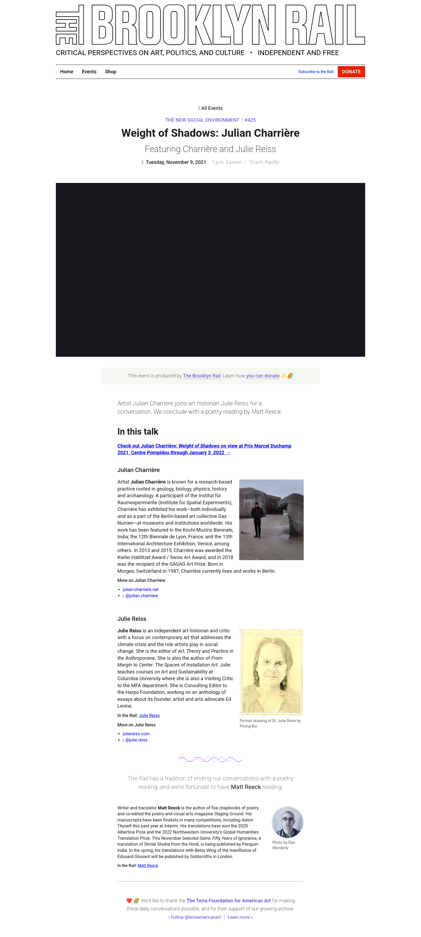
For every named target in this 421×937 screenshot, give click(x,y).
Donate (351, 71)
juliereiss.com (136, 733)
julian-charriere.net (140, 589)
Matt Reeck (148, 865)
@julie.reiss (136, 740)
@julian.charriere (141, 595)
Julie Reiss (149, 715)
